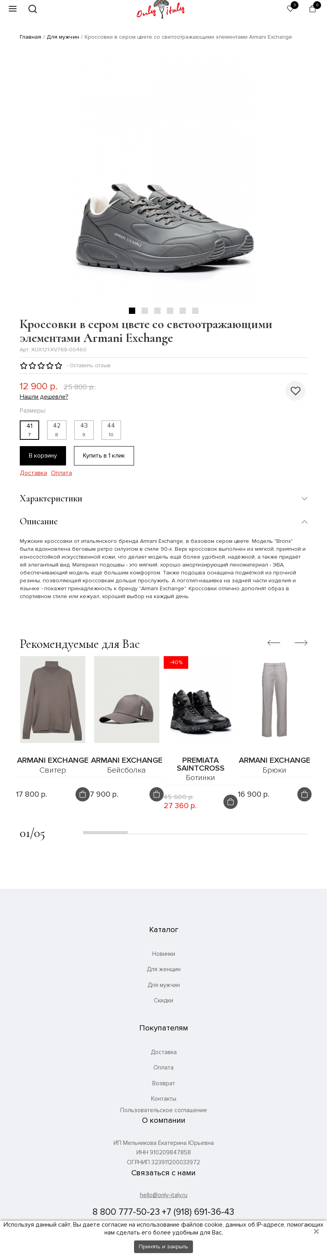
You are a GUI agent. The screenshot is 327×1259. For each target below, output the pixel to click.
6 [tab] (195, 311)
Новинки (163, 953)
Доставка (33, 473)
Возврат (163, 1083)
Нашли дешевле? (44, 397)
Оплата (61, 473)
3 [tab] (157, 311)
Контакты (163, 1098)
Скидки (163, 1000)
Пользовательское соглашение (163, 1110)
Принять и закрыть (163, 1246)
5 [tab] (183, 311)
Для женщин (164, 969)
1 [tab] (132, 311)
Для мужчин (63, 37)
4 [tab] (170, 311)
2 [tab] (145, 311)
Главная (31, 37)
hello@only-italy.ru (163, 1195)
